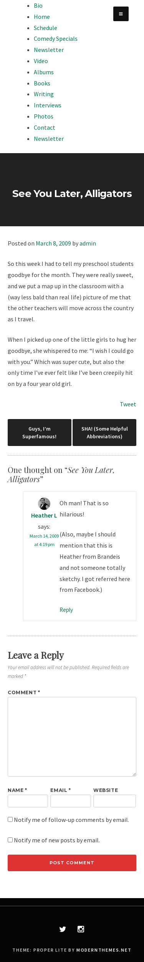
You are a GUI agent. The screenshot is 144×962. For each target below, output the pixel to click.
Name (17, 790)
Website (105, 790)
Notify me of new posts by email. (57, 840)
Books (42, 83)
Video (41, 61)
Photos (43, 116)
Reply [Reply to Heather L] (66, 609)
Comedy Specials (56, 38)
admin (87, 243)
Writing (44, 94)
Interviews (47, 105)
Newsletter (49, 49)
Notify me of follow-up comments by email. (71, 819)
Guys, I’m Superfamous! (39, 432)
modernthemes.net (104, 950)
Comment (24, 692)
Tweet (128, 404)
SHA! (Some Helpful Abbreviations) (104, 432)
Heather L (44, 515)
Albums (44, 72)
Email (60, 790)
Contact (44, 127)
